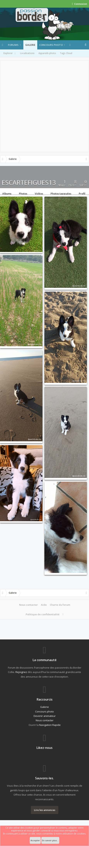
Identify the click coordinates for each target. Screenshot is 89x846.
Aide (44, 604)
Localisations (27, 53)
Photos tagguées (61, 193)
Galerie (30, 45)
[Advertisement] (44, 106)
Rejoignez (21, 672)
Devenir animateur (45, 716)
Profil (82, 193)
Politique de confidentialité (42, 614)
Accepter (35, 840)
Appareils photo (47, 53)
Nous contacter (28, 604)
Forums (13, 45)
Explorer (9, 53)
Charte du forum (60, 604)
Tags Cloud (66, 53)
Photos (23, 193)
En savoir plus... (50, 840)
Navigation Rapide (50, 725)
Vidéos (39, 193)
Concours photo (51, 45)
